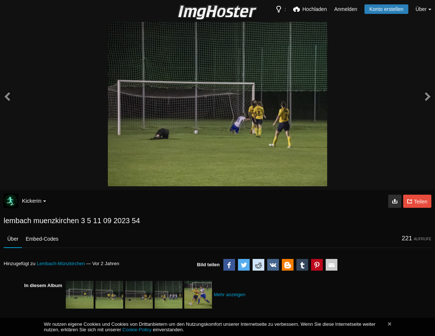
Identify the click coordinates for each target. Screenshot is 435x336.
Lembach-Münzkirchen (61, 263)
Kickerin (34, 201)
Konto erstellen (386, 9)
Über (12, 239)
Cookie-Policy (137, 329)
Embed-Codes (42, 239)
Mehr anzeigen (229, 294)
